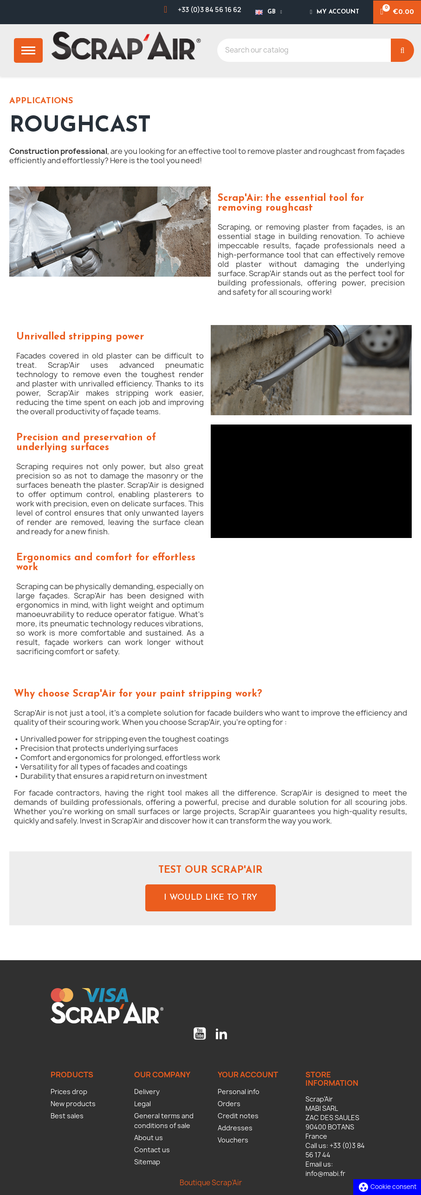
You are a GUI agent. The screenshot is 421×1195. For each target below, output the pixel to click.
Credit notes (238, 1115)
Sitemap (147, 1161)
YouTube (199, 1033)
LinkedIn (221, 1033)
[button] (210, 897)
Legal (142, 1103)
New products (73, 1103)
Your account (248, 1074)
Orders (229, 1103)
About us (148, 1137)
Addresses (235, 1127)
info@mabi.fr (325, 1173)
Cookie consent (387, 1186)
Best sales (67, 1115)
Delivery (147, 1091)
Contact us (152, 1149)
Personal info (238, 1091)
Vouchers (233, 1139)
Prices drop (69, 1091)
